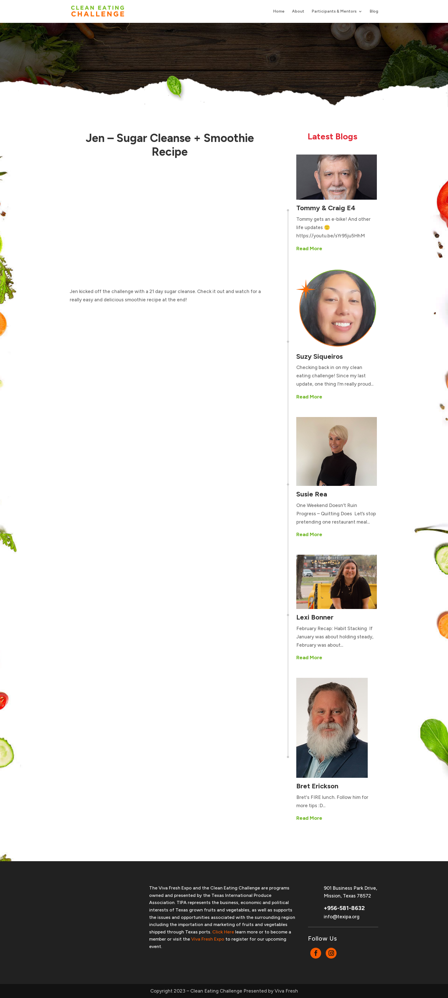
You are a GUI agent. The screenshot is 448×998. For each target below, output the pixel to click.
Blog (374, 11)
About (298, 11)
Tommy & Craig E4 (325, 208)
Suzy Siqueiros (319, 356)
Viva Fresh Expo (207, 939)
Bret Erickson (317, 786)
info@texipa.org (341, 916)
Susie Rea (311, 494)
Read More (309, 248)
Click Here (223, 932)
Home (279, 11)
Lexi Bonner (314, 617)
